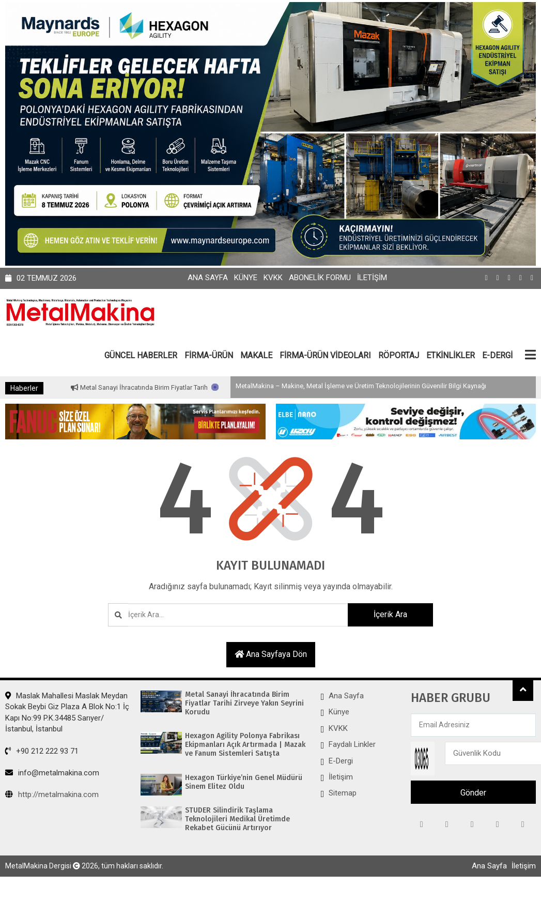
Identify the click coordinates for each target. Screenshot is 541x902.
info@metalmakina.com (52, 772)
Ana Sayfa (208, 277)
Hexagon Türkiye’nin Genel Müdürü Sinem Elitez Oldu (243, 782)
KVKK (273, 277)
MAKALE (256, 355)
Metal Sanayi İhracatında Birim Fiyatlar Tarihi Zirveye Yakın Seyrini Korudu (197, 387)
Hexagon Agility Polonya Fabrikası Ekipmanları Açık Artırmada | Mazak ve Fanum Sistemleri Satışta (245, 745)
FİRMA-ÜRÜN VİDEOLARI (325, 355)
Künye (245, 277)
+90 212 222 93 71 (42, 751)
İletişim (372, 277)
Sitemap (343, 793)
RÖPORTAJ (398, 355)
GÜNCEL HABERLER (140, 355)
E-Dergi (341, 761)
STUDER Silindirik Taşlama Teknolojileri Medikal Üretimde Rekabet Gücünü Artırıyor (237, 819)
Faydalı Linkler (352, 744)
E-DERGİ (497, 355)
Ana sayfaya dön (271, 654)
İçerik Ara (390, 614)
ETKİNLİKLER (450, 355)
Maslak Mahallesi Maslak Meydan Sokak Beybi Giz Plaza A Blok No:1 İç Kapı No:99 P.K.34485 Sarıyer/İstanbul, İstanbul (67, 712)
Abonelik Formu (320, 277)
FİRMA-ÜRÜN (208, 355)
